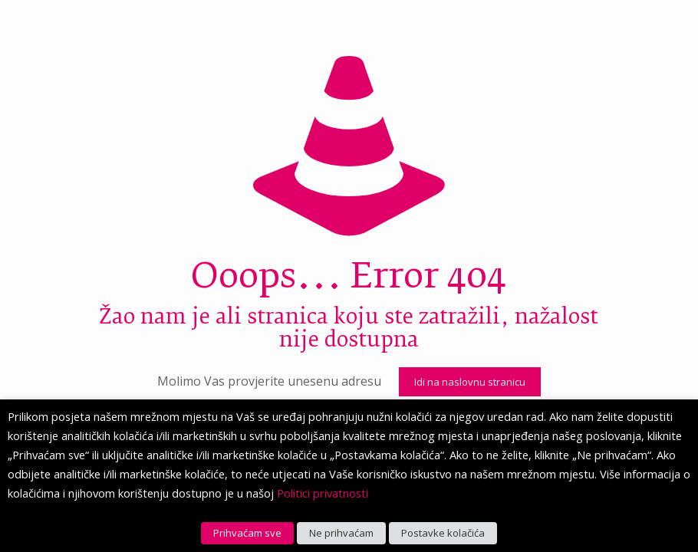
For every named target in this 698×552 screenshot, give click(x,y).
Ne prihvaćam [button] (341, 533)
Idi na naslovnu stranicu (469, 382)
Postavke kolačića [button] (443, 533)
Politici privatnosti (322, 493)
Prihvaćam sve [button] (247, 533)
